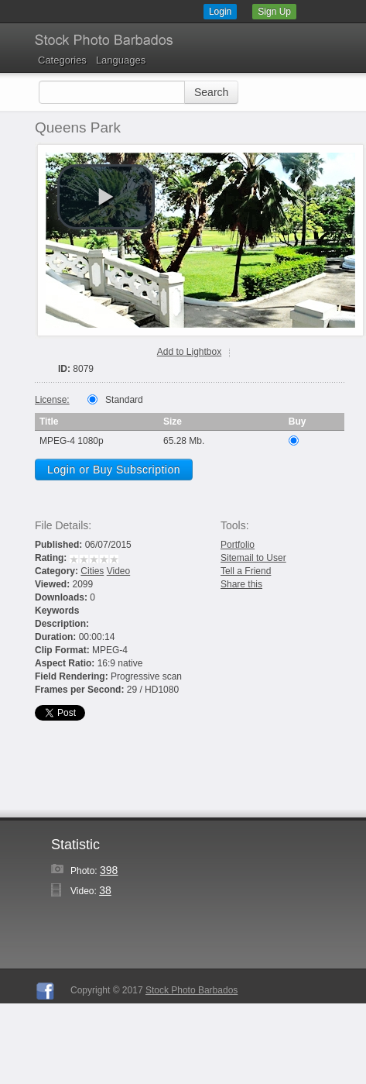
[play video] (106, 196)
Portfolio (238, 544)
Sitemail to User (253, 557)
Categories (62, 60)
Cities (92, 571)
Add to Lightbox (189, 351)
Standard (124, 399)
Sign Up (274, 11)
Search (211, 92)
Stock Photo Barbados (191, 990)
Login (220, 11)
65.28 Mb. (183, 440)
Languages (120, 60)
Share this (241, 584)
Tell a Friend (246, 571)
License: (52, 399)
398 (109, 870)
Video (118, 571)
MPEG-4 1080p (71, 440)
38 (105, 890)
